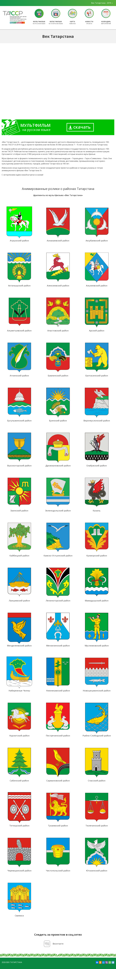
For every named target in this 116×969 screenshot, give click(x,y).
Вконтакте (58, 943)
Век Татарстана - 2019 (102, 3)
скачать (79, 127)
